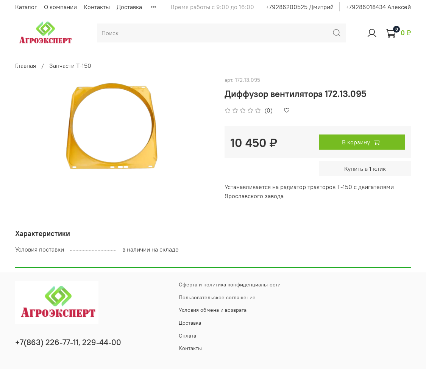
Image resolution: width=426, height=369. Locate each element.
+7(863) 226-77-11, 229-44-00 (68, 342)
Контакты (97, 7)
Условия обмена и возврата (213, 309)
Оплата (187, 335)
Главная (25, 65)
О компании (60, 7)
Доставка (129, 7)
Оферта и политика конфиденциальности (230, 284)
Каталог (26, 7)
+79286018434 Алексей (378, 7)
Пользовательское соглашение (217, 297)
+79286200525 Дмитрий (299, 7)
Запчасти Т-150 (70, 65)
